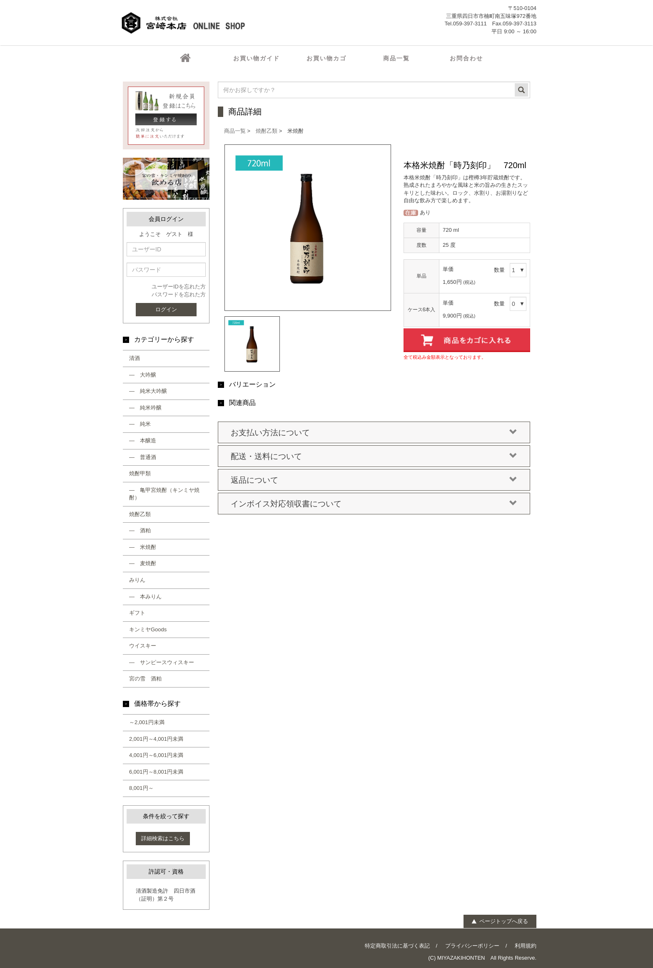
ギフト (137, 613)
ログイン (166, 309)
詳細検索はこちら (162, 838)
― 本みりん (145, 596)
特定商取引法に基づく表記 (397, 946)
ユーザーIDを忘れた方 (179, 286)
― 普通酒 (142, 457)
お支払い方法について (374, 433)
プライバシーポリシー (472, 946)
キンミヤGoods (148, 629)
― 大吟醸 (142, 375)
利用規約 (525, 946)
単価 (448, 269)
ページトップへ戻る (499, 921)
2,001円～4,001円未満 (156, 739)
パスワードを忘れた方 (179, 294)
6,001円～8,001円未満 (156, 772)
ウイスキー (142, 646)
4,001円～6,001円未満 (156, 755)
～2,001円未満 (146, 722)
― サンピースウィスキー (161, 662)
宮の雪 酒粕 (145, 678)
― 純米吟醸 (145, 408)
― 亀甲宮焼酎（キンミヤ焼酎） (164, 494)
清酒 (134, 358)
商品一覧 (235, 131)
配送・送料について (374, 456)
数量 (499, 270)
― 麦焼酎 (142, 563)
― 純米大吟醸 (148, 391)
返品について (374, 480)
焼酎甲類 (140, 473)
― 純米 (140, 424)
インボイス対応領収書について (374, 504)
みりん (137, 580)
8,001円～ (141, 788)
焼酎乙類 (140, 514)
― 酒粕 (140, 530)
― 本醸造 (142, 440)
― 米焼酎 (142, 547)
